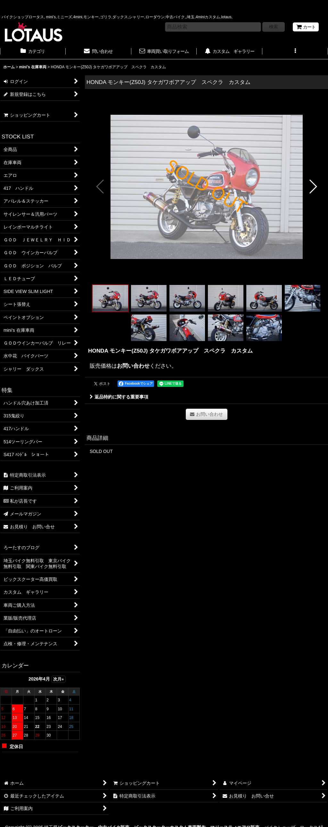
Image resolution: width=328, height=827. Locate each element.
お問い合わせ (133, 366)
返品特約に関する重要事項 (119, 396)
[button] (295, 52)
